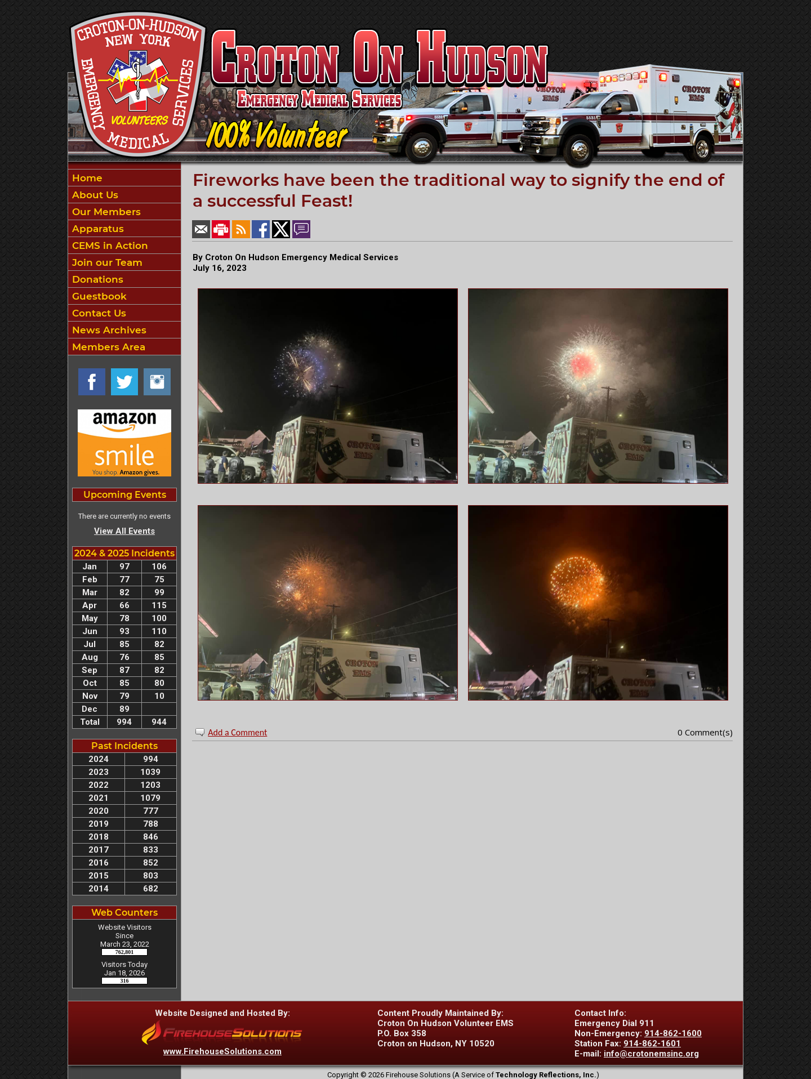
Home (86, 178)
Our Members (105, 211)
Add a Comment (237, 732)
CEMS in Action (108, 245)
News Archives (107, 330)
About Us (93, 194)
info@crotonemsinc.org (651, 1054)
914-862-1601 (652, 1043)
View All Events (124, 531)
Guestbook (98, 296)
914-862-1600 (673, 1033)
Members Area (107, 347)
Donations (96, 279)
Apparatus (96, 228)
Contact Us (97, 313)
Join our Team (105, 262)
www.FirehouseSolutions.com (222, 1051)
